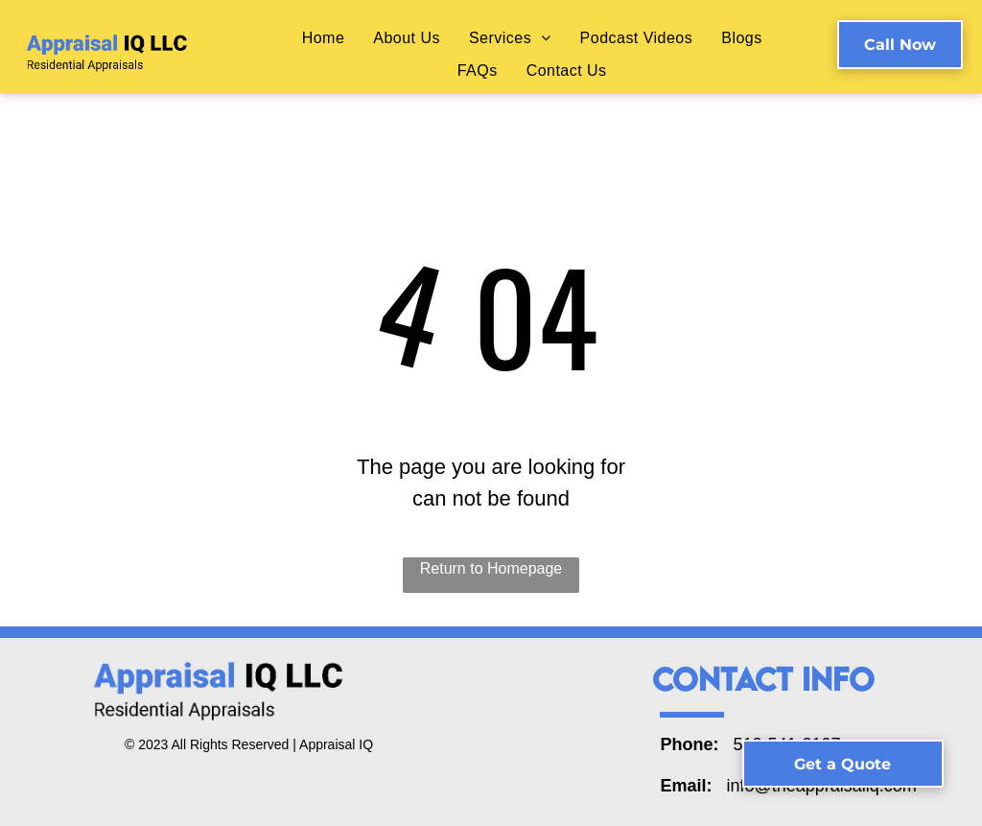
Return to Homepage (491, 568)
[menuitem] (324, 37)
